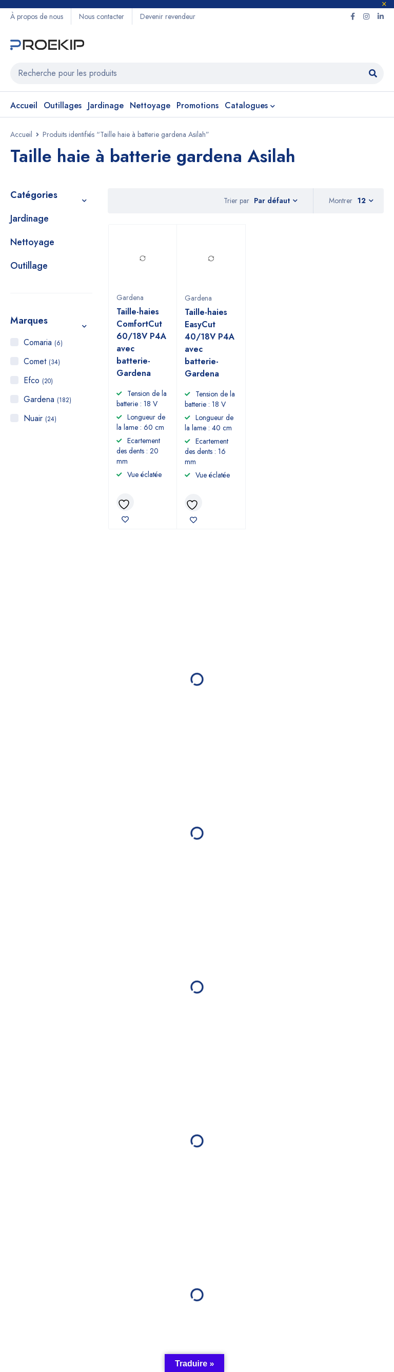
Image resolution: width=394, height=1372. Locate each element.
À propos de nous (36, 16)
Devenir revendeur (167, 16)
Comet (42, 361)
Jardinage (29, 218)
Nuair (40, 418)
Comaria (43, 342)
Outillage (29, 265)
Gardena (47, 399)
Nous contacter (101, 16)
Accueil (21, 134)
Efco (38, 380)
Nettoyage (32, 242)
